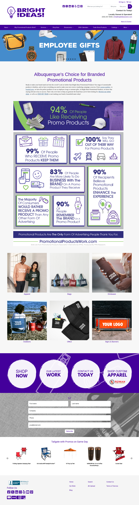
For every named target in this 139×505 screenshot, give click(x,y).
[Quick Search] (97, 6)
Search (90, 482)
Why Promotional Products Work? (25, 27)
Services (44, 27)
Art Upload (91, 486)
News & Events (126, 22)
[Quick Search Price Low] (114, 6)
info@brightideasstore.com (123, 17)
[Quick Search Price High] (123, 6)
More (126, 27)
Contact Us (110, 482)
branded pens (30, 89)
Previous (7, 458)
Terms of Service (112, 486)
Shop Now (56, 27)
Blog (70, 490)
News (7, 27)
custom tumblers (105, 87)
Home (71, 482)
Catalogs (115, 27)
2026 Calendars (83, 27)
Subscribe (69, 431)
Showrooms (68, 27)
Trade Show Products (100, 27)
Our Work (72, 486)
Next (132, 458)
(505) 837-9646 (43, 94)
